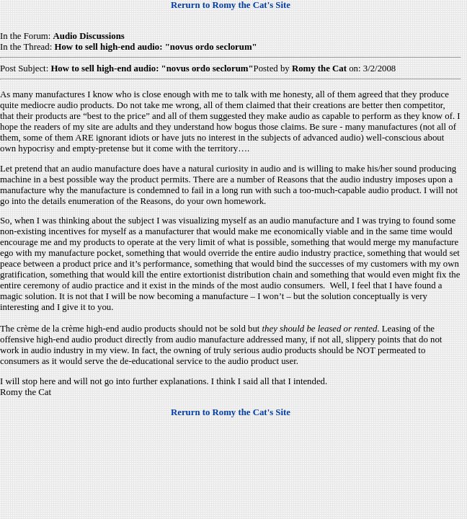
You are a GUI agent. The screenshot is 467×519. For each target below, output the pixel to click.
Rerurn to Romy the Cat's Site (230, 5)
